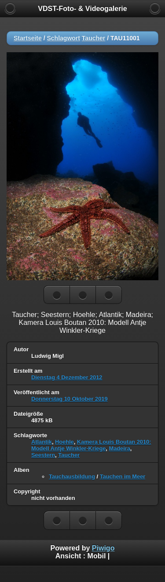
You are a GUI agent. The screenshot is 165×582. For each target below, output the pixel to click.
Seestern (43, 455)
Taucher (93, 38)
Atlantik (41, 442)
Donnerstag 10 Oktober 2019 (69, 399)
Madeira (119, 448)
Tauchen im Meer (123, 476)
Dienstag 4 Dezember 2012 (66, 377)
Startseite (28, 38)
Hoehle (64, 442)
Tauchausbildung (72, 476)
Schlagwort (63, 38)
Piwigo (103, 548)
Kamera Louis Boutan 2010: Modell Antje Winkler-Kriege (91, 445)
